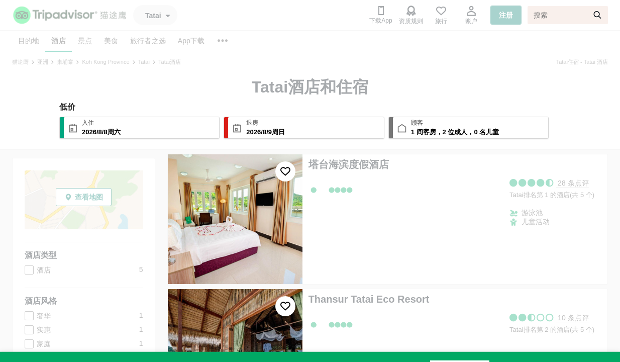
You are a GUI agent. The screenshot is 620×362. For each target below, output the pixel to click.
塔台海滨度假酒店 (348, 164)
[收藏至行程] (285, 171)
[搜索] (568, 15)
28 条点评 (573, 183)
